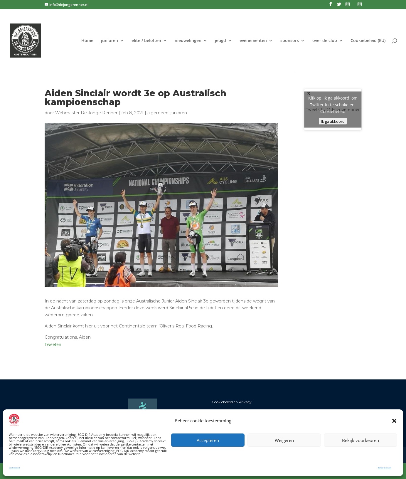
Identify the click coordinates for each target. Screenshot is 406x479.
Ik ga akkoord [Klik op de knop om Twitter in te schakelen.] (333, 121)
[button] (394, 421)
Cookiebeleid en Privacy (232, 402)
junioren (109, 40)
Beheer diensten (384, 468)
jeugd (220, 40)
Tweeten (53, 344)
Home (87, 40)
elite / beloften (146, 40)
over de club (324, 40)
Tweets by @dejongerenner (332, 110)
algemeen (158, 112)
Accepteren (208, 440)
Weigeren (284, 440)
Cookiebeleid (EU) (368, 40)
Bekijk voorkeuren (360, 440)
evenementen (253, 40)
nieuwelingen (188, 40)
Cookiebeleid (14, 468)
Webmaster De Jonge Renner (86, 112)
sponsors (289, 40)
